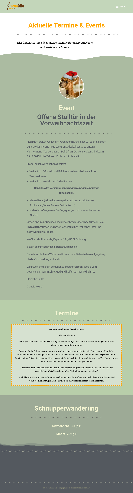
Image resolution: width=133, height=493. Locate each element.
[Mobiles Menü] (121, 6)
